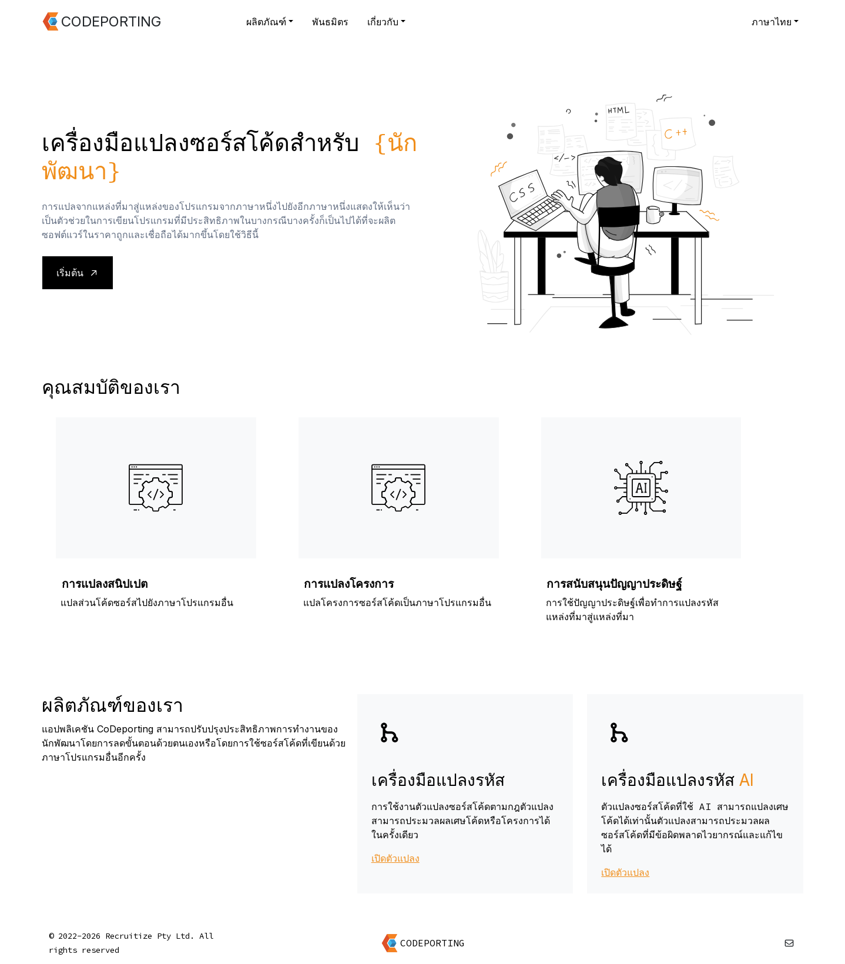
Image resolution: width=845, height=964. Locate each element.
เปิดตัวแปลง (395, 858)
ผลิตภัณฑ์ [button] (266, 22)
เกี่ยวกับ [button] (382, 22)
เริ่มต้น (77, 273)
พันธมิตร (330, 22)
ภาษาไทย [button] (772, 22)
